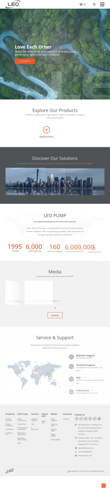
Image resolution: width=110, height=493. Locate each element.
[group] (22, 134)
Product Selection (9, 436)
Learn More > (25, 62)
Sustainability (55, 456)
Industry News (54, 446)
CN (84, 5)
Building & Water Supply (22, 455)
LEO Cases (22, 431)
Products (10, 431)
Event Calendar (54, 436)
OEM (19, 460)
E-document (34, 445)
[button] (104, 49)
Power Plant (21, 441)
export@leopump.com (86, 465)
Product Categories (9, 441)
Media (54, 431)
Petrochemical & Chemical (22, 445)
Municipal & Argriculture (21, 450)
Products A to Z (9, 450)
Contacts (67, 431)
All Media (55, 334)
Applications (10, 446)
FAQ (32, 441)
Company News (54, 441)
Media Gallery (53, 452)
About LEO (45, 432)
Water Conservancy (21, 436)
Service (35, 431)
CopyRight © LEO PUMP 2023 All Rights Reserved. (85, 488)
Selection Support (34, 436)
